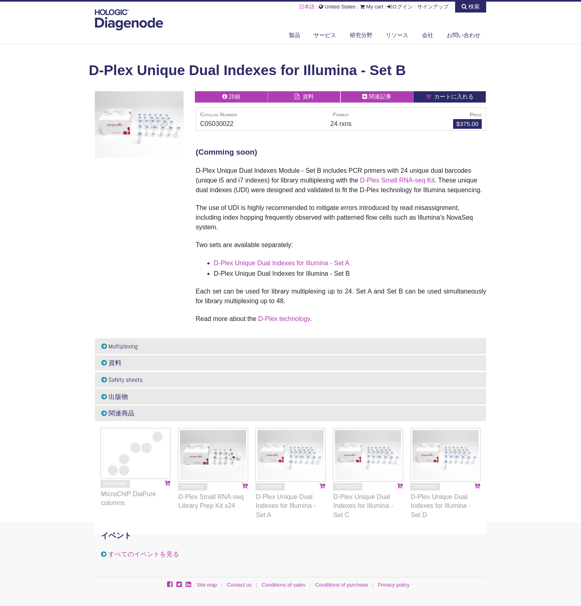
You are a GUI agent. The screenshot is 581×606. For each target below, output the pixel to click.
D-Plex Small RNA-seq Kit (397, 180)
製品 (294, 35)
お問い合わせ (464, 35)
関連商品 (117, 413)
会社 (427, 35)
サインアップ (433, 7)
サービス (324, 35)
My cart (371, 7)
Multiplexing (119, 346)
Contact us (239, 585)
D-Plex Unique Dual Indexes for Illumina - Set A (281, 263)
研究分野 (361, 35)
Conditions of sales (283, 585)
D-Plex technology (284, 318)
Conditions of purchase (341, 585)
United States (337, 7)
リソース (397, 35)
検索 (471, 6)
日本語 (307, 7)
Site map (206, 585)
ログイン (400, 7)
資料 (111, 363)
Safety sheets (122, 379)
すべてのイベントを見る (143, 554)
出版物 (114, 396)
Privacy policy (394, 585)
